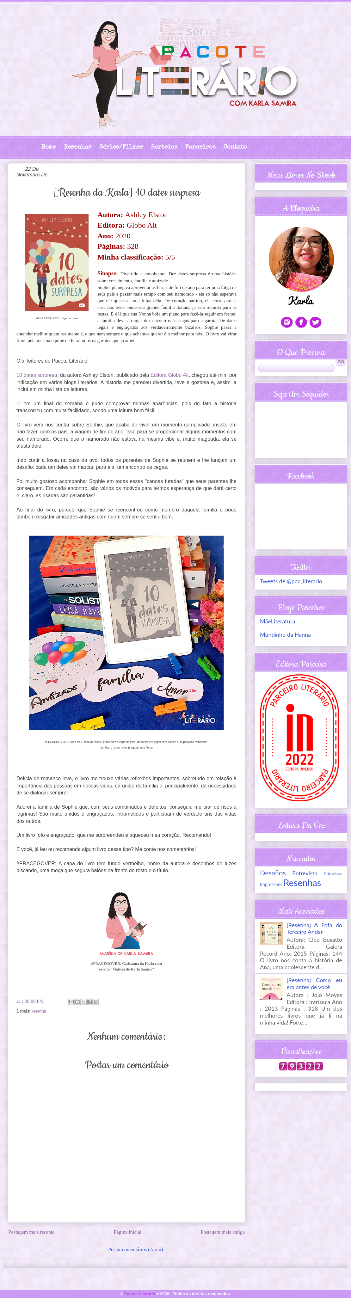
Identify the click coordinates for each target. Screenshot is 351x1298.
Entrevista (304, 873)
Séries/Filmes (121, 147)
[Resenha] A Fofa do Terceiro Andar (314, 928)
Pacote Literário (139, 1293)
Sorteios (164, 147)
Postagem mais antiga (222, 1232)
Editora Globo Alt (170, 375)
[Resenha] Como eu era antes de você (314, 983)
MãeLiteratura (277, 621)
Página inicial (128, 1232)
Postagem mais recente (31, 1232)
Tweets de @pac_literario (291, 581)
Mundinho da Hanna (285, 634)
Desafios (273, 873)
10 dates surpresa (36, 375)
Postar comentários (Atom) (135, 1249)
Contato (235, 147)
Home (48, 147)
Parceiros (200, 147)
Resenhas (77, 147)
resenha (39, 1010)
